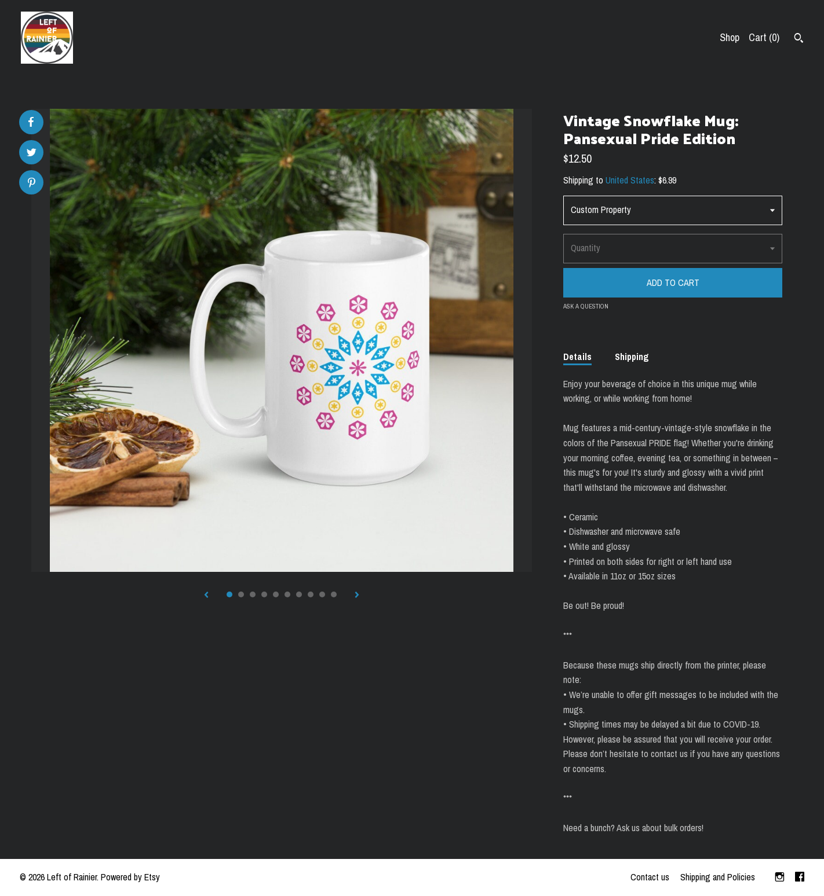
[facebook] (799, 877)
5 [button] (276, 594)
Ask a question (585, 306)
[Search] (798, 39)
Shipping (632, 356)
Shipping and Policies (717, 877)
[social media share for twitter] (32, 153)
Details (577, 356)
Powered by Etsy (130, 877)
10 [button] (334, 594)
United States (630, 180)
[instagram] (779, 877)
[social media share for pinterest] (32, 184)
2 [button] (241, 594)
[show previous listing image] (206, 595)
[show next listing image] (357, 595)
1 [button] (229, 594)
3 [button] (253, 594)
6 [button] (287, 594)
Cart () (764, 37)
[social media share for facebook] (30, 122)
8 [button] (310, 594)
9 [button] (322, 594)
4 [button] (264, 594)
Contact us (649, 877)
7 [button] (299, 594)
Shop (729, 37)
